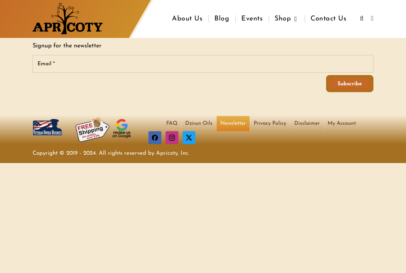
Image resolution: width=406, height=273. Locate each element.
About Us (187, 18)
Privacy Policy (270, 123)
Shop (283, 18)
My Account (342, 123)
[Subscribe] (349, 83)
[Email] (203, 64)
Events (251, 18)
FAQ (171, 123)
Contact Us (328, 18)
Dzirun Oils (198, 123)
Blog (221, 18)
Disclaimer (307, 123)
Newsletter (233, 123)
